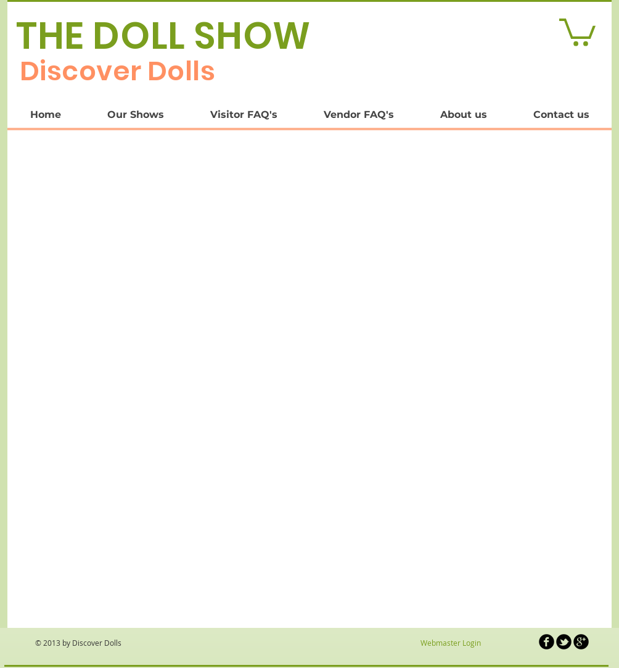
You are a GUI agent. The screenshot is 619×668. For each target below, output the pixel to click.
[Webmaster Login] (450, 643)
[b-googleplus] (581, 641)
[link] (577, 30)
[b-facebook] (546, 641)
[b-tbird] (564, 641)
